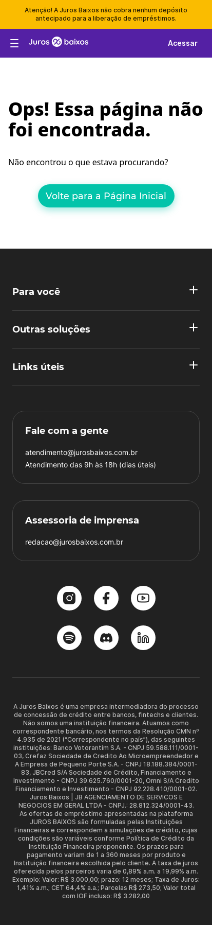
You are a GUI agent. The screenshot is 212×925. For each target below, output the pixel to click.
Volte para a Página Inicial (106, 195)
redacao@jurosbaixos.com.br (74, 541)
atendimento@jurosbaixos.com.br (81, 452)
